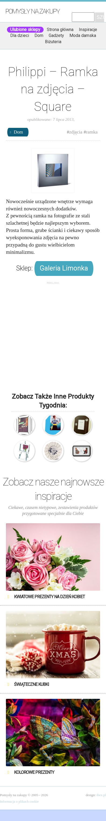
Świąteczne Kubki (31, 684)
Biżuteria (53, 41)
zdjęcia (75, 132)
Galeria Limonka (64, 268)
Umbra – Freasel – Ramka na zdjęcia (24, 450)
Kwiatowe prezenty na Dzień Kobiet (49, 596)
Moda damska (82, 35)
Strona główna (60, 29)
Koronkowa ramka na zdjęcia (53, 450)
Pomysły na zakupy (32, 11)
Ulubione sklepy (25, 29)
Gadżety (56, 35)
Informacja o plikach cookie (19, 801)
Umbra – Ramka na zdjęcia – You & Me (81, 450)
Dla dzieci (19, 35)
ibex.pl (101, 795)
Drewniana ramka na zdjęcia (81, 425)
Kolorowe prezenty (34, 772)
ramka (92, 132)
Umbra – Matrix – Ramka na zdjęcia (24, 425)
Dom (38, 35)
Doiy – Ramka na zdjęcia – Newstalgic (53, 425)
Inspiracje (88, 29)
